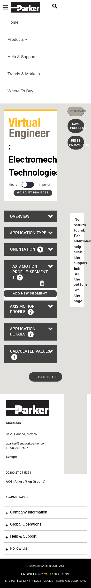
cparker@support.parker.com (26, 443)
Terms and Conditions (71, 581)
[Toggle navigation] (5, 7)
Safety (24, 581)
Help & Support (21, 57)
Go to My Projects (33, 192)
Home (13, 22)
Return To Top (46, 377)
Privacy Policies (42, 581)
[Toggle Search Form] (55, 6)
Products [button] (16, 39)
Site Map (10, 581)
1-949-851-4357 (17, 497)
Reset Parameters (76, 142)
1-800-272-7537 (17, 448)
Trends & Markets (24, 74)
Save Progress (77, 126)
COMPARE (77, 111)
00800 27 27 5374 (18, 472)
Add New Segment (30, 293)
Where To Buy (20, 91)
